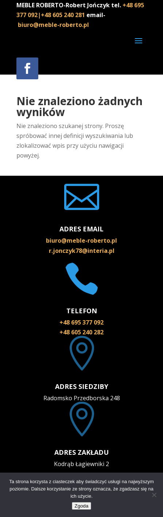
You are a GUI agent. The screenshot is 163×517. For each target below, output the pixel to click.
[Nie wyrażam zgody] (154, 494)
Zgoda (82, 506)
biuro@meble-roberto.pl (53, 25)
